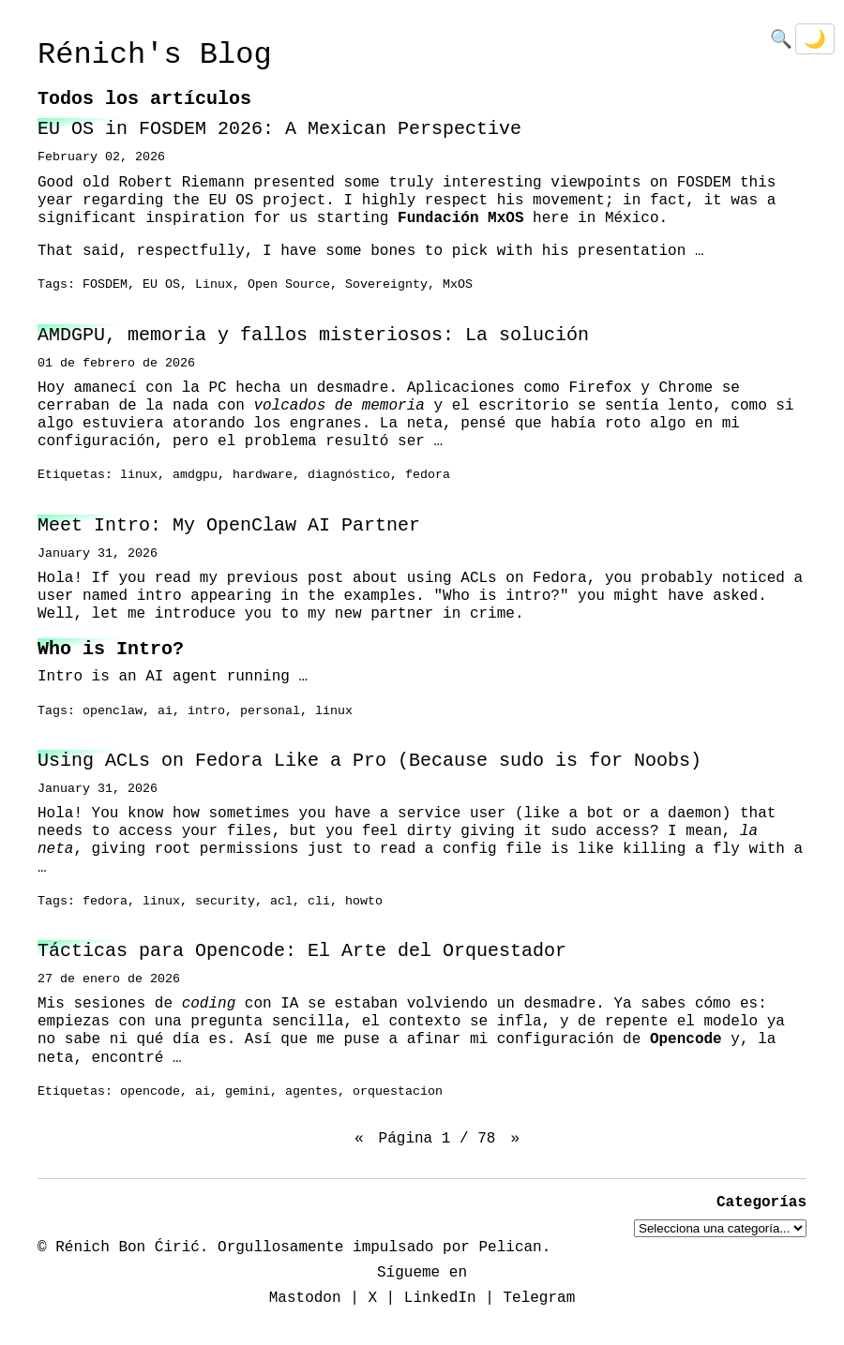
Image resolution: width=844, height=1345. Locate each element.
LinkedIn (440, 1298)
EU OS (161, 284)
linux (139, 475)
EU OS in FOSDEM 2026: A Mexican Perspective (279, 129)
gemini (247, 1091)
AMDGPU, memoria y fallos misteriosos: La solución (313, 335)
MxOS (458, 284)
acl (281, 901)
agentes (311, 1091)
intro (206, 711)
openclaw (113, 711)
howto (364, 901)
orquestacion (398, 1091)
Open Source (289, 284)
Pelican (509, 1246)
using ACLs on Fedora (497, 578)
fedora (427, 475)
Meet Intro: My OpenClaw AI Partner (229, 525)
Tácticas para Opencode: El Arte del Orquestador (302, 951)
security (225, 901)
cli (319, 901)
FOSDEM (105, 284)
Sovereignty (386, 284)
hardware (263, 475)
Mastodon (305, 1298)
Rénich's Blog (155, 55)
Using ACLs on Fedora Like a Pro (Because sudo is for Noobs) (369, 760)
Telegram (539, 1298)
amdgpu (195, 475)
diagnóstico (349, 475)
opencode (150, 1091)
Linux (214, 284)
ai (165, 711)
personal (270, 711)
